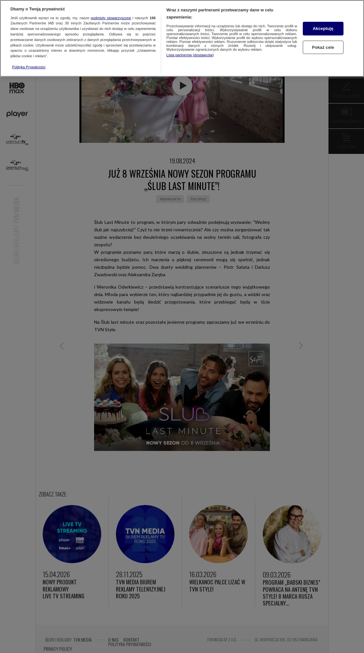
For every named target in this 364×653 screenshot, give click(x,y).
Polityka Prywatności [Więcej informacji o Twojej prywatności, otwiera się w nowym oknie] (29, 67)
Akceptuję (323, 28)
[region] (182, 38)
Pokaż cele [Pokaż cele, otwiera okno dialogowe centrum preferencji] (323, 47)
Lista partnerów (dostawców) (190, 55)
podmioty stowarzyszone (111, 18)
